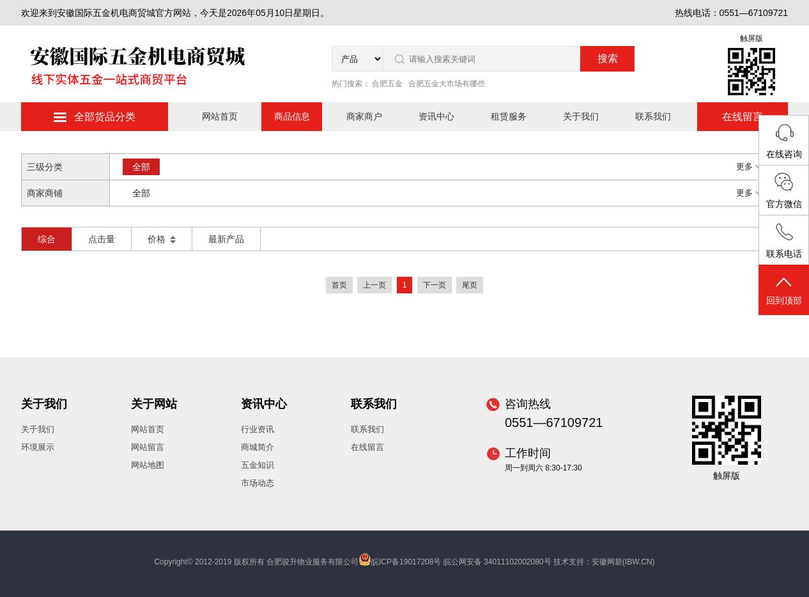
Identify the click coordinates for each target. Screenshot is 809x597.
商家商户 (364, 116)
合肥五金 (387, 83)
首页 (339, 285)
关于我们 (581, 116)
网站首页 (220, 116)
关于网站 (154, 404)
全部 (141, 167)
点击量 (101, 239)
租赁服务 (509, 116)
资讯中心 (436, 116)
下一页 (434, 285)
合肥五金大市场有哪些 (446, 83)
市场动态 (257, 483)
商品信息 (292, 116)
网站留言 (147, 447)
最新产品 (226, 239)
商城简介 (257, 447)
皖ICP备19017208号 (406, 561)
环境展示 (37, 447)
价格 (162, 239)
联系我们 (653, 116)
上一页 (374, 285)
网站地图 (147, 465)
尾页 (469, 285)
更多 (749, 166)
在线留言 (742, 116)
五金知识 (257, 465)
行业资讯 (257, 429)
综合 (47, 239)
